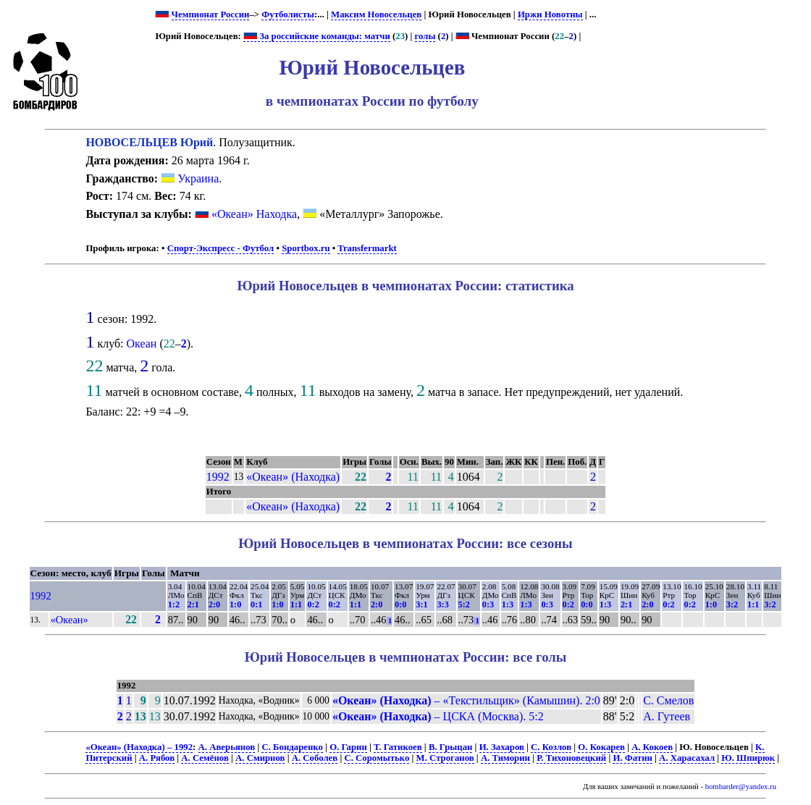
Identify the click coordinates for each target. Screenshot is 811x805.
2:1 (193, 604)
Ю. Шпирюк (748, 758)
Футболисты (287, 14)
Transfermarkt (367, 248)
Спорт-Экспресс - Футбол (220, 248)
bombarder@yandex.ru (740, 787)
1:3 (507, 604)
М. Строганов (445, 758)
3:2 (732, 604)
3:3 (442, 604)
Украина (190, 178)
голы (425, 36)
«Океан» (69, 619)
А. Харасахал (687, 758)
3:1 (421, 604)
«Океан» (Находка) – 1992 (139, 747)
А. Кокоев (652, 747)
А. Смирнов (260, 758)
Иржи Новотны (550, 14)
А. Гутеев (666, 716)
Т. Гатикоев (398, 747)
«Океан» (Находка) (293, 477)
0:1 (256, 604)
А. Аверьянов (227, 747)
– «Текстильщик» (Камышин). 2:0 (466, 700)
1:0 (235, 604)
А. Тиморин (505, 758)
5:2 (464, 604)
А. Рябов (157, 758)
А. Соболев (315, 758)
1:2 (174, 604)
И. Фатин (632, 758)
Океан (142, 343)
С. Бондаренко (292, 747)
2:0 (214, 604)
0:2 (313, 604)
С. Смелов (668, 700)
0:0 (400, 604)
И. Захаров (501, 747)
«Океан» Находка (254, 214)
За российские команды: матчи (316, 36)
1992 (218, 477)
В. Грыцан (451, 747)
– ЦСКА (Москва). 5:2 (438, 716)
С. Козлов (551, 747)
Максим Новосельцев (376, 14)
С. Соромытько (376, 758)
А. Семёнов (204, 758)
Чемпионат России (211, 14)
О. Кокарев (601, 747)
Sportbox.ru (305, 248)
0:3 (488, 604)
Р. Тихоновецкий (571, 758)
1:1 (296, 604)
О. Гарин (348, 747)
